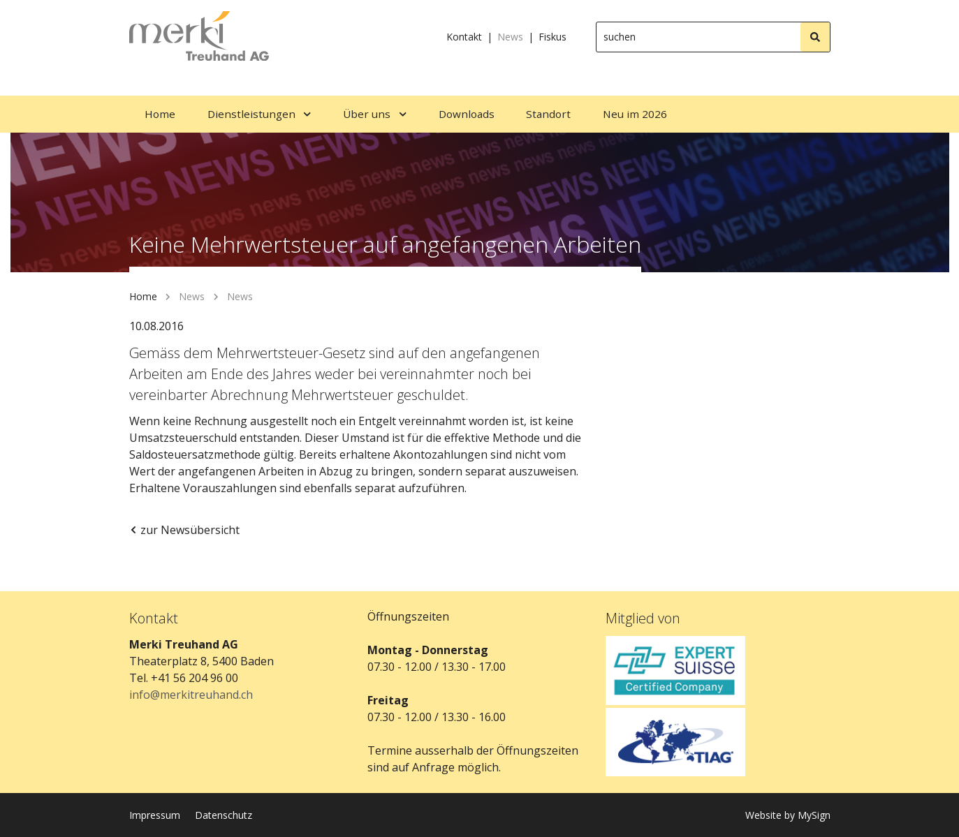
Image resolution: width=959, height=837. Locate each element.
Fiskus (552, 36)
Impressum (154, 815)
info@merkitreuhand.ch (191, 694)
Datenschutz (223, 815)
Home (143, 296)
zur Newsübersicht (184, 529)
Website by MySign (787, 815)
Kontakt (464, 36)
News (510, 36)
